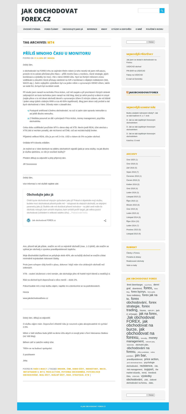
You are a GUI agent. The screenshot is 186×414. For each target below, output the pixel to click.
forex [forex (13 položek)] (148, 288)
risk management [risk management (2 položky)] (134, 369)
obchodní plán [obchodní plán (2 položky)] (142, 345)
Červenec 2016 (132, 176)
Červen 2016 (131, 180)
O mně (139, 29)
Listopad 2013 (132, 234)
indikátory (92, 369)
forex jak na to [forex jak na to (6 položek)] (141, 296)
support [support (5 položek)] (148, 369)
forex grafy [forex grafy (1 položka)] (151, 292)
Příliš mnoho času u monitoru (57, 53)
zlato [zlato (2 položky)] (151, 383)
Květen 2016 (131, 184)
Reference (92, 29)
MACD (102, 369)
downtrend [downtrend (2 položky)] (137, 288)
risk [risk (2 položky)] (156, 366)
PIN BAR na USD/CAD (135, 71)
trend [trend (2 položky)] (144, 373)
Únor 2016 (130, 189)
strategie (78, 375)
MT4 (42, 372)
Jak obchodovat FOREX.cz (50, 15)
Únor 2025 (130, 160)
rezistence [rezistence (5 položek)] (146, 365)
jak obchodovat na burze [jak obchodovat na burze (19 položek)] (139, 325)
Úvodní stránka (31, 29)
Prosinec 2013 (132, 230)
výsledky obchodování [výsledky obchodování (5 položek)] (139, 377)
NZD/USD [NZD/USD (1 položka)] (130, 345)
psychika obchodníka (73, 372)
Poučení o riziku (154, 29)
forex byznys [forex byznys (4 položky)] (138, 291)
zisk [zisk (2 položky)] (146, 380)
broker (61, 369)
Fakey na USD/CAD (134, 75)
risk (68, 375)
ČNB (69, 369)
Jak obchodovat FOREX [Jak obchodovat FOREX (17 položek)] (140, 319)
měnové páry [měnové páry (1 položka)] (150, 342)
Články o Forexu (133, 253)
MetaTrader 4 (30, 372)
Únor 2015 (130, 209)
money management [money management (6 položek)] (142, 339)
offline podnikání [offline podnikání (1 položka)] (143, 352)
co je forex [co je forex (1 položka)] (148, 285)
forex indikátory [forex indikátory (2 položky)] (133, 295)
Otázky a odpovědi (121, 29)
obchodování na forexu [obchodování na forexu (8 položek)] (138, 349)
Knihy (104, 29)
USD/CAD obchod (133, 67)
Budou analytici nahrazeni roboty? (140, 113)
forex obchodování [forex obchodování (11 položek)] (136, 300)
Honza (51, 58)
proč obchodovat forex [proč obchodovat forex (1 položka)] (134, 363)
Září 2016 (130, 168)
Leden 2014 (131, 226)
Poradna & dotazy (133, 257)
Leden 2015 (131, 213)
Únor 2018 (130, 164)
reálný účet (58, 375)
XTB (87, 375)
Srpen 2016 (131, 172)
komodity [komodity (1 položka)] (144, 338)
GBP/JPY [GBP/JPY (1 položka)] (151, 310)
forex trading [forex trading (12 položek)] (138, 308)
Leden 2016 (131, 193)
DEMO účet (78, 369)
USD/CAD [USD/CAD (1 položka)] (135, 376)
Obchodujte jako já (72, 29)
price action (53, 372)
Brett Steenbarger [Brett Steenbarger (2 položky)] (135, 285)
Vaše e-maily (40, 369)
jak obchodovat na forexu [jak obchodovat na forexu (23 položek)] (140, 333)
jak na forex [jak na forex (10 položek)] (148, 314)
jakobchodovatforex (143, 92)
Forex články (51, 29)
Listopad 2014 (132, 217)
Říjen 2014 (130, 221)
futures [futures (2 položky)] (143, 310)
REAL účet (44, 375)
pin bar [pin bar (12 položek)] (140, 355)
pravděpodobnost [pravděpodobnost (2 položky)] (134, 359)
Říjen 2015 (130, 201)
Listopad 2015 (132, 197)
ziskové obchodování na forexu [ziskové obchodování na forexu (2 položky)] (141, 381)
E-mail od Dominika (134, 79)
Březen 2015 (131, 205)
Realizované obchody (135, 261)
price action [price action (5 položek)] (151, 359)
